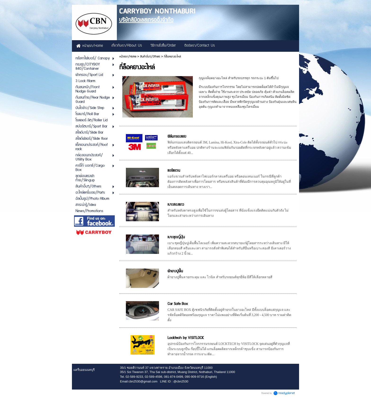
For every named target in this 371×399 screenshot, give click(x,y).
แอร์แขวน (174, 170)
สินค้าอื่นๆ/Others (150, 56)
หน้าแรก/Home (127, 56)
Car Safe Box (178, 304)
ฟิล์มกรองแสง (177, 136)
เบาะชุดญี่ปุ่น (176, 237)
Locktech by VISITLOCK (186, 338)
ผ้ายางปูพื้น (175, 271)
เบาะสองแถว (176, 204)
